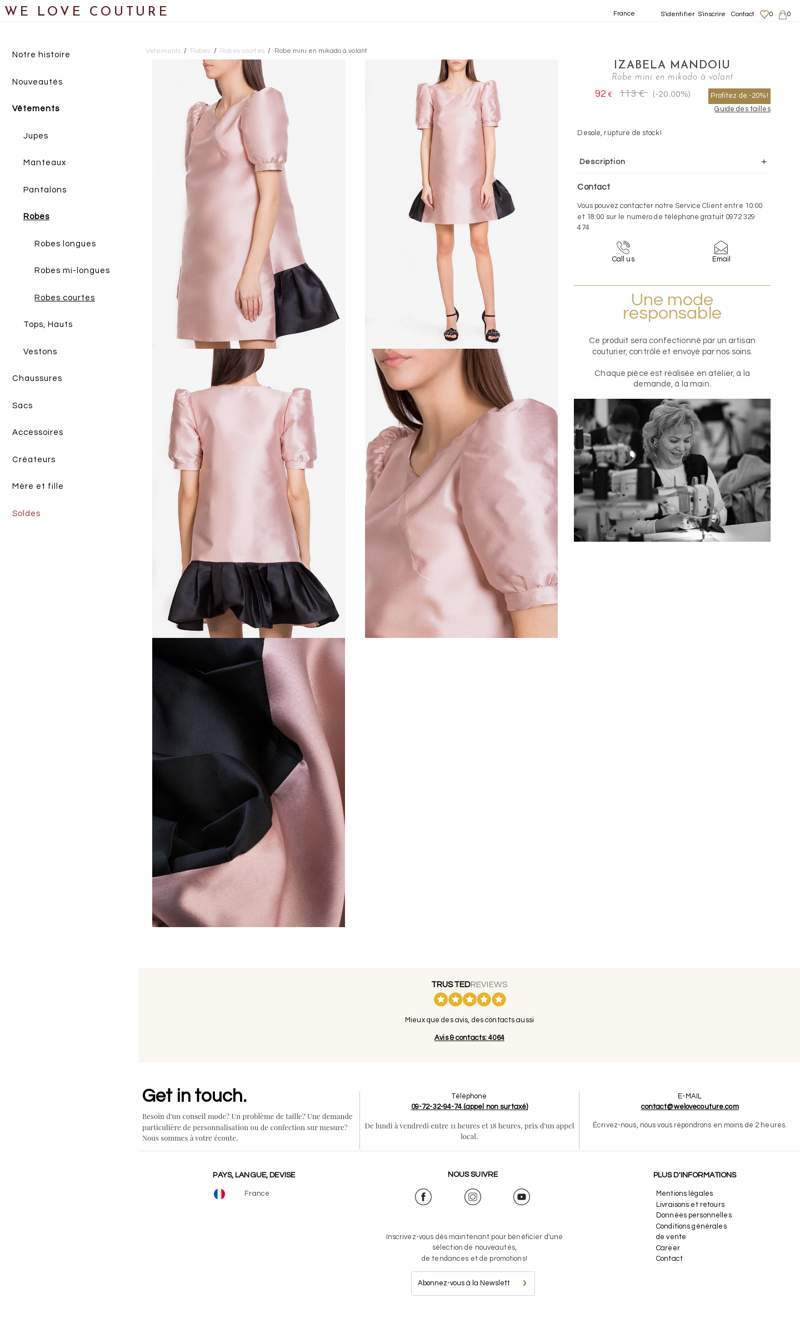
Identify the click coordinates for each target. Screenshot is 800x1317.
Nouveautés (37, 82)
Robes (36, 216)
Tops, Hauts (48, 324)
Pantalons (45, 190)
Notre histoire (41, 55)
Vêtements (35, 109)
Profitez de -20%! (739, 96)
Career (668, 1248)
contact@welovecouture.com (690, 1107)
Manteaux (44, 163)
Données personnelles (694, 1215)
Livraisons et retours (690, 1205)
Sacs (22, 406)
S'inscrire (712, 14)
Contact (743, 14)
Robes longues (65, 244)
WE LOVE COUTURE (86, 12)
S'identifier (678, 14)
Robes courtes (64, 298)
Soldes (26, 513)
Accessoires (37, 432)
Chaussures (37, 378)
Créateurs (34, 459)
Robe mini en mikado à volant (321, 51)
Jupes (35, 136)
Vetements (163, 51)
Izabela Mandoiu (672, 65)
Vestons (40, 352)
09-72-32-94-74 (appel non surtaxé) (469, 1107)
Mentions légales (684, 1193)
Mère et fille (38, 486)
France (624, 13)
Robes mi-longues (72, 270)
